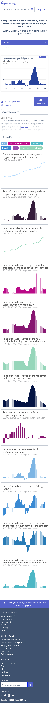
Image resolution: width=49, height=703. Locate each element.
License (6, 104)
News (3, 624)
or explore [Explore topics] (41, 9)
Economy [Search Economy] (37, 143)
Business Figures (9, 663)
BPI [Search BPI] (3, 143)
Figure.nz (8, 3)
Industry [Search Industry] (6, 147)
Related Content (10, 137)
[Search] (32, 9)
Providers (5, 674)
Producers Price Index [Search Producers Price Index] (31, 147)
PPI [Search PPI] (15, 147)
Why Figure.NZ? (8, 615)
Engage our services (10, 645)
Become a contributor (11, 639)
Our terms (5, 651)
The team (5, 630)
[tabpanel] (24, 73)
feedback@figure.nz (25, 605)
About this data (9, 111)
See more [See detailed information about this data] (24, 128)
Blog (3, 668)
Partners (5, 671)
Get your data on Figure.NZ (13, 642)
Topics (4, 665)
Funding (4, 627)
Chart (7, 42)
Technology (6, 621)
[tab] (24, 42)
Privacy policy (7, 653)
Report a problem (10, 101)
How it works (7, 618)
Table (6, 47)
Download (40, 102)
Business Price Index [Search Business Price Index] (19, 143)
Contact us (6, 648)
